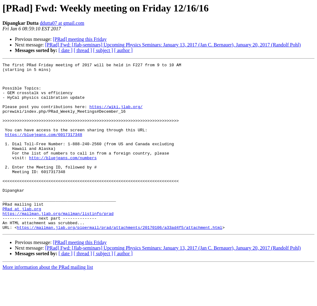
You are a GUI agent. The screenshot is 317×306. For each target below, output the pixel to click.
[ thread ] (83, 50)
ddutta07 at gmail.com (62, 23)
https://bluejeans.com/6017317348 (43, 149)
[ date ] (65, 50)
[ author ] (123, 50)
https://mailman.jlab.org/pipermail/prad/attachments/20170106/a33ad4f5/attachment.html (119, 261)
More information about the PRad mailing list (47, 300)
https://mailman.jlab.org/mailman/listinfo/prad (58, 244)
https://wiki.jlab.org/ (116, 116)
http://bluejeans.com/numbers (63, 177)
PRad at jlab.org (21, 238)
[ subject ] (103, 50)
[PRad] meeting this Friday (80, 39)
